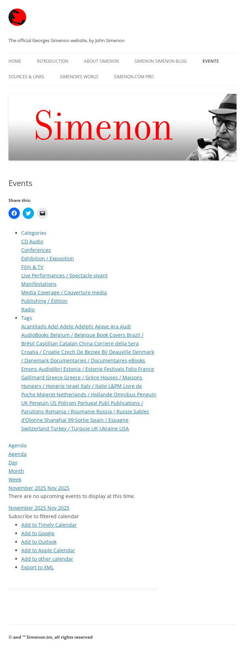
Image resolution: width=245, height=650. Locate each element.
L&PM (115, 386)
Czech (69, 352)
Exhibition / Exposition (47, 258)
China (86, 343)
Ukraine (109, 428)
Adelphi (85, 326)
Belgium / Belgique (73, 335)
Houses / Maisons (121, 377)
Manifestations (39, 284)
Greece (55, 377)
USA (124, 428)
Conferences (36, 250)
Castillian (47, 343)
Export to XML (37, 567)
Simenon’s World (79, 77)
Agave (102, 326)
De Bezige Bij (93, 352)
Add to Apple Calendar (48, 550)
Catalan (69, 343)
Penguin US (43, 403)
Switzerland (36, 428)
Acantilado (34, 326)
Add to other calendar (47, 558)
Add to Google (38, 533)
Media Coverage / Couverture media (64, 292)
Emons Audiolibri (42, 369)
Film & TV (32, 267)
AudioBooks (35, 335)
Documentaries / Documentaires (89, 360)
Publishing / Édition (44, 301)
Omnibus (125, 394)
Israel (73, 386)
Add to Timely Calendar (49, 524)
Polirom (68, 403)
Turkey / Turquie (71, 428)
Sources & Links (26, 77)
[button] (43, 516)
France (146, 369)
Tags (26, 318)
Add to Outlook (39, 541)
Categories (33, 233)
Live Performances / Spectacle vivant (64, 275)
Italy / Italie (94, 386)
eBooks (137, 360)
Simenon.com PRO (134, 77)
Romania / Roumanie (70, 411)
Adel (54, 326)
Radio (28, 309)
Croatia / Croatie (41, 352)
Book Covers (112, 335)
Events (211, 61)
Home (14, 61)
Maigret (47, 394)
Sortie (82, 420)
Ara (115, 326)
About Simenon (101, 61)
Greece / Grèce (82, 377)
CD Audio (32, 241)
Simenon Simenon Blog (161, 61)
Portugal (88, 403)
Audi (125, 326)
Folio (132, 369)
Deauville (120, 352)
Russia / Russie (114, 411)
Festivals (115, 369)
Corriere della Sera (116, 343)
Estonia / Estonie (83, 369)
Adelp (67, 326)
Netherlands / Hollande (85, 394)
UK (95, 428)
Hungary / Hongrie (43, 386)
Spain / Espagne (109, 420)
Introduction (52, 61)
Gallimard (33, 377)
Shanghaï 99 (59, 420)
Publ (105, 403)
